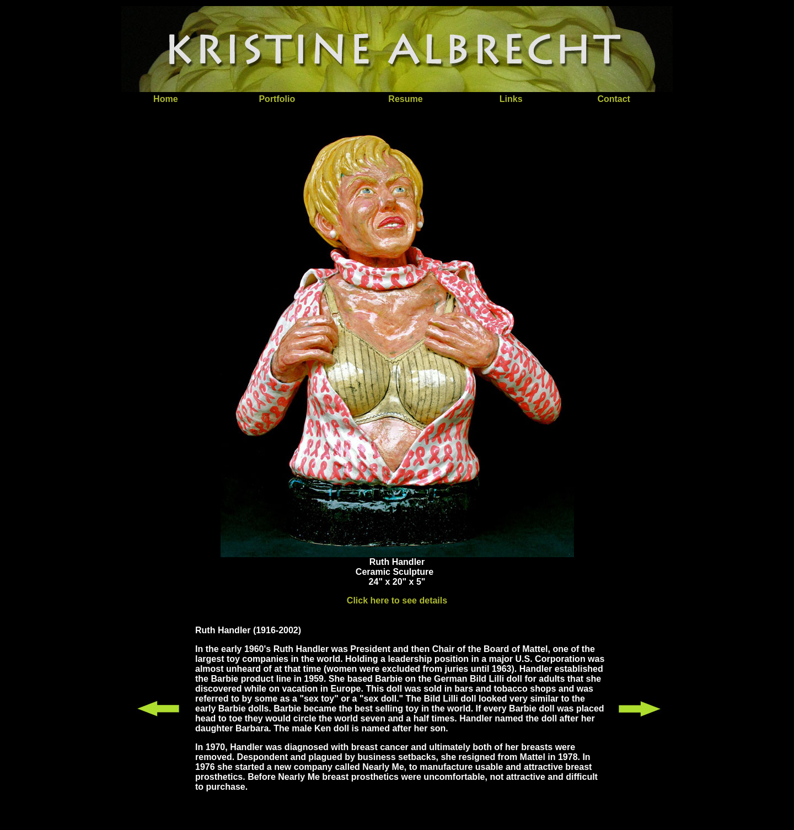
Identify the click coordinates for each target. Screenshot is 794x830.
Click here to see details (397, 600)
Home (165, 99)
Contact (613, 99)
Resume (405, 99)
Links (511, 99)
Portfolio (277, 99)
